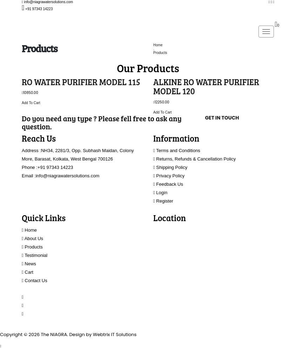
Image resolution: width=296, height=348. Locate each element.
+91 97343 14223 (55, 167)
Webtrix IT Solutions (115, 334)
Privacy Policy (168, 175)
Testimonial (34, 255)
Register (163, 201)
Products (160, 53)
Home (158, 45)
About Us (32, 238)
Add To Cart (31, 103)
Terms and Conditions (176, 150)
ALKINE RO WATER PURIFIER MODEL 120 (206, 86)
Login (160, 192)
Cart (27, 272)
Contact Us (34, 280)
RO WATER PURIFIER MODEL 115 (81, 82)
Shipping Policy (170, 167)
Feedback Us (168, 184)
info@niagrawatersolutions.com (68, 175)
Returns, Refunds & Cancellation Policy (194, 159)
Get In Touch (222, 117)
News (29, 263)
